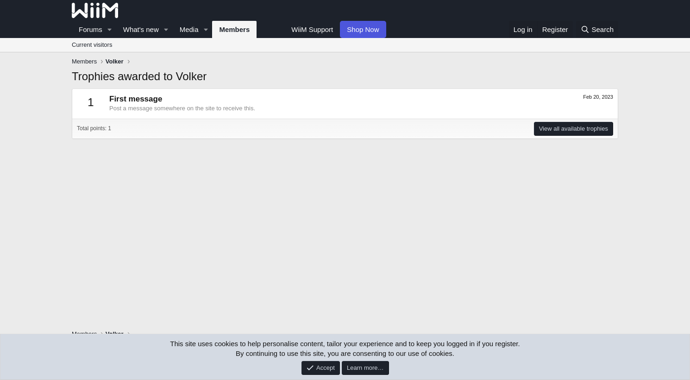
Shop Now (363, 29)
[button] (109, 29)
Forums (90, 29)
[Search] (597, 29)
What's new (141, 29)
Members (234, 29)
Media (189, 29)
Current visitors (92, 44)
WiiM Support (312, 29)
